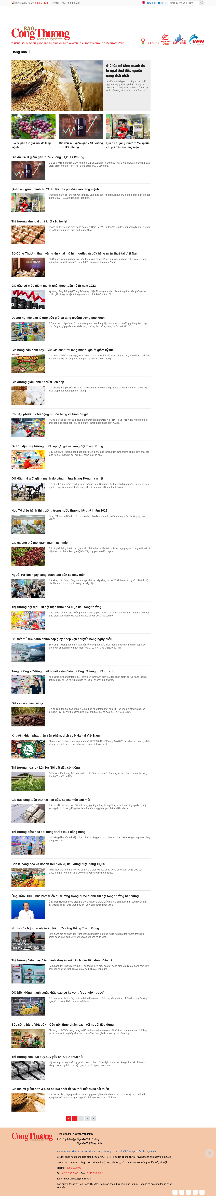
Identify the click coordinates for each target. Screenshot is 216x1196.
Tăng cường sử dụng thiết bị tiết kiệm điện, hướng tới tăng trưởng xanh (62, 671)
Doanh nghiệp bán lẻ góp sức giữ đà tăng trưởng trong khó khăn (58, 317)
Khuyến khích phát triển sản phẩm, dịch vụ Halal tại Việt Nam (55, 735)
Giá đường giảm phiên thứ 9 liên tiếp (37, 382)
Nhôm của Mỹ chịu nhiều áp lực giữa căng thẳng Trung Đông (55, 928)
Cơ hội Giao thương (113, 43)
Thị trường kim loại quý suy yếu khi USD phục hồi (47, 1057)
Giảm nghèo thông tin (65, 43)
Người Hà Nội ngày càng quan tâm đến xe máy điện (48, 574)
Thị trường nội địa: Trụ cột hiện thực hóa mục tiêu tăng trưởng (56, 607)
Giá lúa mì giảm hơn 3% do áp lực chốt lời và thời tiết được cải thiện (60, 1089)
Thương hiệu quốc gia (23, 43)
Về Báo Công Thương (68, 1151)
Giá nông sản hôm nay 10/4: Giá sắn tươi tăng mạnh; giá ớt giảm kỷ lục (62, 350)
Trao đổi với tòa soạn (124, 1151)
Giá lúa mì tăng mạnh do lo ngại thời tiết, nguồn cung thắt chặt (125, 71)
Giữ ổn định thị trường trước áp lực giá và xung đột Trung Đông (57, 446)
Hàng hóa (19, 52)
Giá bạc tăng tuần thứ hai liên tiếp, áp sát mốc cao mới (50, 799)
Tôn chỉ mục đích (146, 1151)
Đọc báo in (44, 43)
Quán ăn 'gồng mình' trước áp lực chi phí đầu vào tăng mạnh (55, 189)
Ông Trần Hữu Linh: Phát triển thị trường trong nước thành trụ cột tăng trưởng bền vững (75, 896)
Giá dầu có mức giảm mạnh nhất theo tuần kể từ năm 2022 (53, 285)
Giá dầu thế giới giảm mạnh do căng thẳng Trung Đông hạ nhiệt (57, 478)
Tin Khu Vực (150, 41)
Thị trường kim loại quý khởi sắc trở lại (39, 221)
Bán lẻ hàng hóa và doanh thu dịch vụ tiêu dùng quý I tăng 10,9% (58, 864)
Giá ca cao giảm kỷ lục (27, 703)
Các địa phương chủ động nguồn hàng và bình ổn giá (49, 414)
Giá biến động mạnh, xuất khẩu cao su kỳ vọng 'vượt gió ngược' (57, 992)
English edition (156, 3)
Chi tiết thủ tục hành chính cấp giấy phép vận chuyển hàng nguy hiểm (62, 639)
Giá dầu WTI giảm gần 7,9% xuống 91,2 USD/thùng (47, 157)
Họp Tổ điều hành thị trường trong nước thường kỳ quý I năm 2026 (59, 510)
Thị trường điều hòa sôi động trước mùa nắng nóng (48, 832)
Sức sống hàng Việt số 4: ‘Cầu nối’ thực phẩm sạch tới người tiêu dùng (62, 1024)
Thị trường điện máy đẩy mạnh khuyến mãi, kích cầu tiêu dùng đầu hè (61, 960)
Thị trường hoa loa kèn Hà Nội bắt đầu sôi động (45, 767)
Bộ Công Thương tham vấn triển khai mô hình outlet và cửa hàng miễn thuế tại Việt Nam (75, 253)
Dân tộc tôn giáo (90, 43)
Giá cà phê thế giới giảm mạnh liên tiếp (39, 542)
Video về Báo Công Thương (96, 1151)
